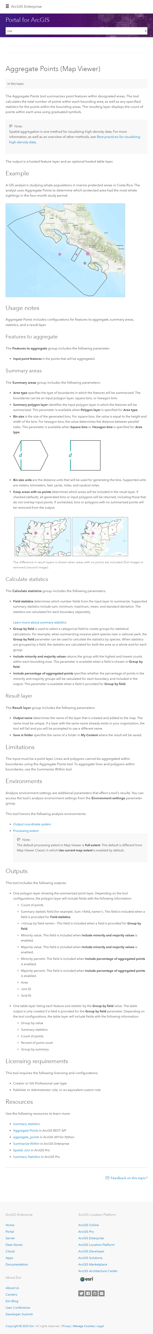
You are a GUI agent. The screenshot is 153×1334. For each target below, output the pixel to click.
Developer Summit (19, 1314)
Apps (9, 1258)
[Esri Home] (86, 1279)
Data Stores (14, 1245)
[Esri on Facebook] (88, 1293)
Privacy (66, 1326)
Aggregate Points (25, 1130)
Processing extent (25, 831)
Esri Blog (12, 1301)
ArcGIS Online (88, 1225)
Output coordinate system (32, 824)
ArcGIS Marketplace (92, 1264)
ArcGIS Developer (91, 1251)
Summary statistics (26, 1124)
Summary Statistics (26, 1157)
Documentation (17, 1264)
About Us (12, 1288)
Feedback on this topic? (129, 1178)
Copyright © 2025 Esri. (20, 1326)
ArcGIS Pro (86, 1231)
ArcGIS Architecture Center (98, 1271)
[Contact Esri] (102, 1293)
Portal (10, 1231)
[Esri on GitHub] (95, 1293)
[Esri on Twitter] (81, 1293)
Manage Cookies (84, 1326)
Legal (100, 1326)
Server (10, 1238)
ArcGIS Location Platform (96, 1245)
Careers (11, 1294)
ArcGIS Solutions (90, 1258)
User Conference (18, 1308)
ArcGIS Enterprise (26, 6)
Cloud (10, 1251)
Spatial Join (21, 1150)
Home (10, 1225)
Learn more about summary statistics (39, 622)
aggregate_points (26, 1137)
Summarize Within (26, 1144)
